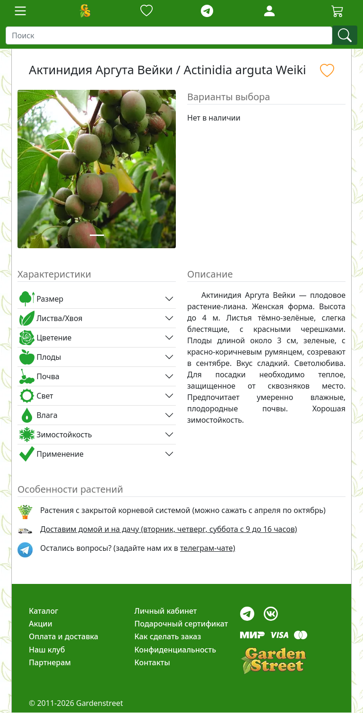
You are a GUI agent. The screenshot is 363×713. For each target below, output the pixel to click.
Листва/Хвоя (50, 318)
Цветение (45, 337)
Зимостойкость (55, 434)
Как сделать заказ (167, 636)
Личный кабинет (165, 611)
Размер (41, 298)
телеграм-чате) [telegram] (207, 548)
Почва (39, 376)
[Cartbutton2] (337, 10)
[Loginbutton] (269, 10)
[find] (344, 35)
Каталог (43, 611)
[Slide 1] (97, 235)
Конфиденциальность (175, 649)
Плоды (40, 357)
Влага (38, 415)
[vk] (271, 611)
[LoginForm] (269, 10)
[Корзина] (337, 11)
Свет (36, 395)
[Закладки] (146, 11)
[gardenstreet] (273, 660)
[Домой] (85, 11)
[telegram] (207, 11)
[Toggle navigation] (20, 11)
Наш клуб (47, 649)
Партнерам (50, 662)
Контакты (152, 662)
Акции (40, 623)
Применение (51, 453)
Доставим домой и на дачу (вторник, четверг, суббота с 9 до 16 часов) (168, 529)
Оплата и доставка (63, 636)
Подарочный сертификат (181, 623)
